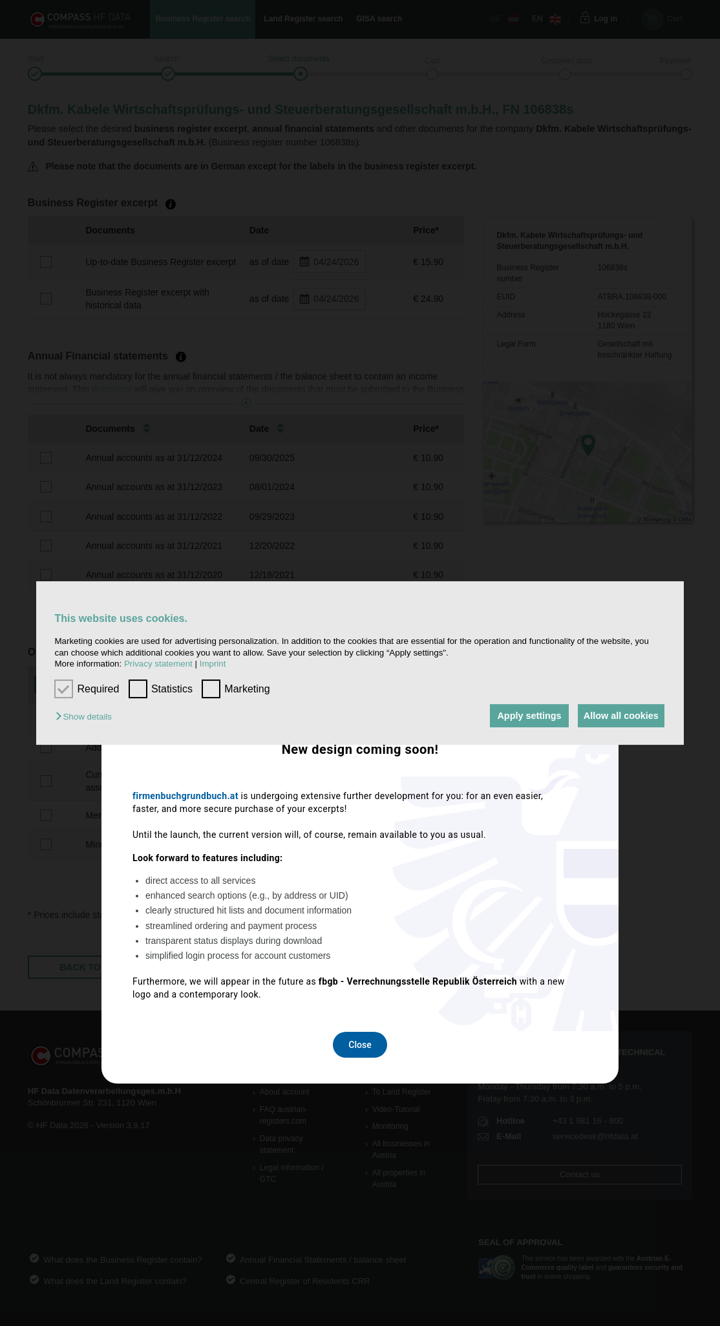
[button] (86, 717)
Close (359, 834)
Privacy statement (158, 663)
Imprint (213, 663)
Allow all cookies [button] (619, 716)
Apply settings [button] (524, 716)
